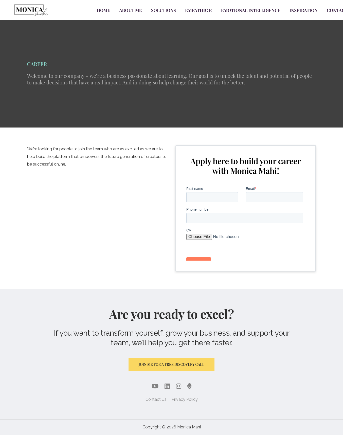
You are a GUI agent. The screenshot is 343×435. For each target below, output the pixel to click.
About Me (130, 10)
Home (103, 10)
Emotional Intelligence (250, 10)
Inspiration (304, 10)
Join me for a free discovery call (171, 364)
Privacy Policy (185, 399)
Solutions (163, 10)
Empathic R (198, 10)
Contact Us (156, 399)
